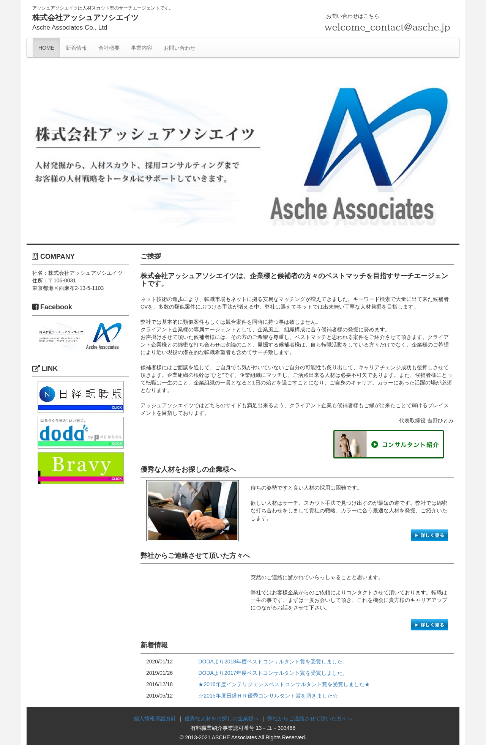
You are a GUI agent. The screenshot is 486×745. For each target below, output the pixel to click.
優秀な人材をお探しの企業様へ (222, 718)
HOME (46, 48)
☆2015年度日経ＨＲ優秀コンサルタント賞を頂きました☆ (268, 696)
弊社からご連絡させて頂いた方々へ (309, 718)
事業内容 (141, 48)
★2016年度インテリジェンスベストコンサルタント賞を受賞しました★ (283, 684)
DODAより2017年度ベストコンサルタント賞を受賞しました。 (273, 673)
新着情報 (76, 48)
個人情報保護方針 (155, 718)
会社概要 (109, 48)
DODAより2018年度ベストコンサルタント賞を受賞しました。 (273, 661)
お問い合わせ (180, 48)
